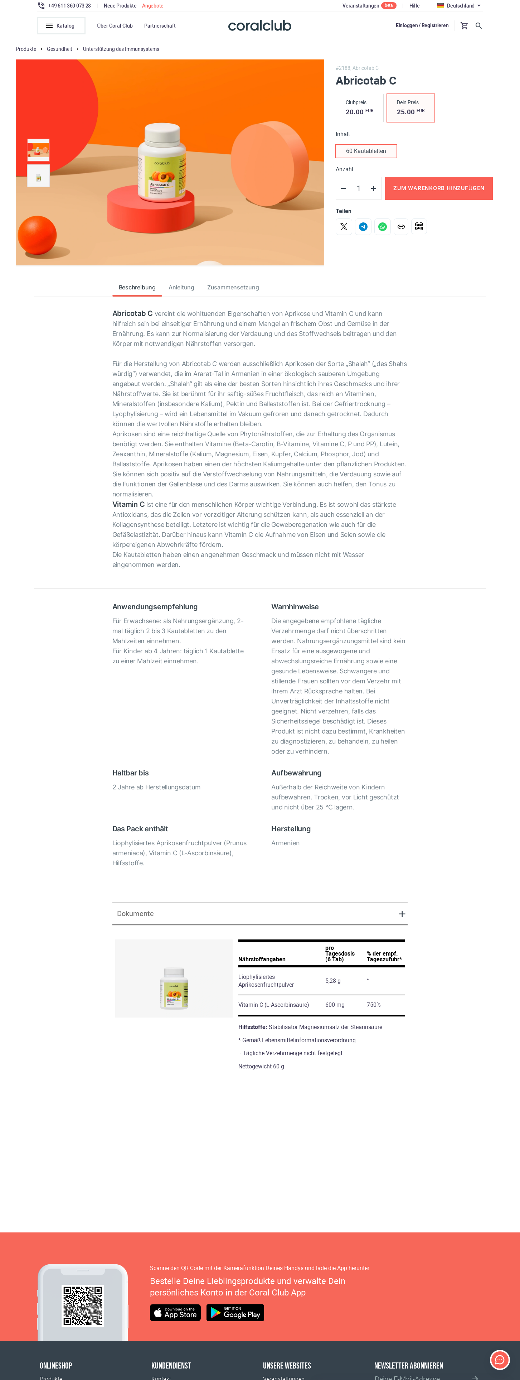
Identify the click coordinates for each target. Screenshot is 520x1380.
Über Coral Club (115, 26)
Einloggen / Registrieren (422, 25)
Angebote (153, 5)
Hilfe (414, 6)
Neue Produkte (120, 5)
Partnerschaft (160, 25)
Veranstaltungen (360, 5)
